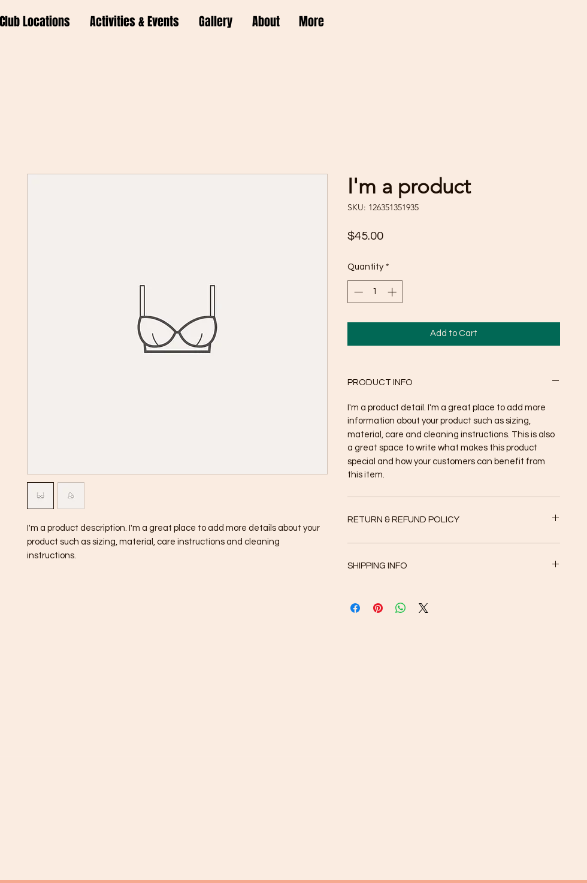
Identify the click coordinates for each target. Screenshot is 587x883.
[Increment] (393, 292)
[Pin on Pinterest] (378, 608)
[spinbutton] (375, 292)
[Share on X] (423, 608)
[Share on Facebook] (355, 608)
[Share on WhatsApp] (401, 608)
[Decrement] (357, 292)
